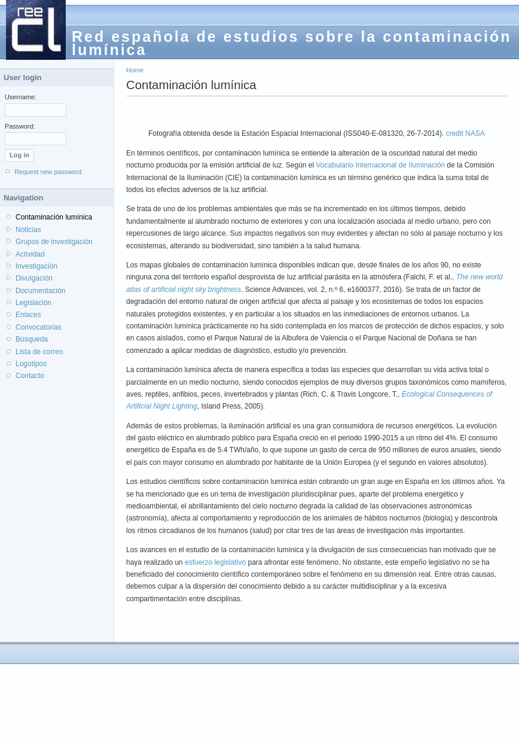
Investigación (36, 266)
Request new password (47, 171)
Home (135, 70)
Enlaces (28, 314)
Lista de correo (39, 352)
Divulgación (34, 278)
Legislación (33, 303)
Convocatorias (39, 327)
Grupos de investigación (54, 241)
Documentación (40, 291)
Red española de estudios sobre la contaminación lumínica (292, 43)
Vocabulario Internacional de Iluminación (380, 165)
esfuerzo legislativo (215, 562)
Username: (20, 97)
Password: (20, 126)
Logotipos (31, 364)
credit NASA (465, 133)
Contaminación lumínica (54, 217)
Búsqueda (32, 339)
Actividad (30, 254)
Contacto (30, 376)
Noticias (28, 230)
